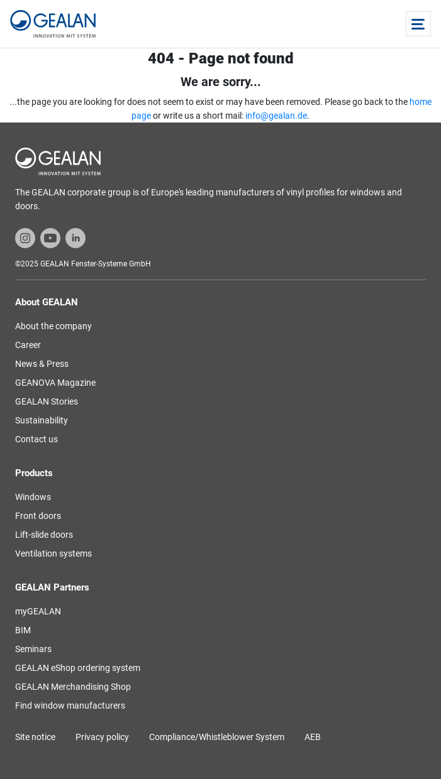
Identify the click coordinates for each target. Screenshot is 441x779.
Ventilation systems (53, 553)
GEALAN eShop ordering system (77, 668)
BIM (23, 630)
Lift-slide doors (44, 535)
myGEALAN (38, 611)
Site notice (35, 737)
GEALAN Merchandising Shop (73, 687)
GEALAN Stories (46, 401)
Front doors (38, 516)
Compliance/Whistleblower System (216, 737)
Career (28, 345)
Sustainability (41, 420)
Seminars (33, 649)
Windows (33, 497)
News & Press (42, 364)
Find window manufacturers (70, 705)
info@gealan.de (276, 116)
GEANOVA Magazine (55, 383)
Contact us (36, 439)
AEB (312, 737)
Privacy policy (102, 737)
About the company (53, 326)
